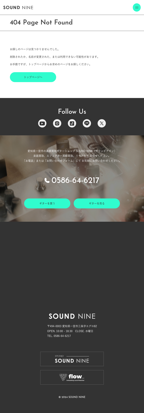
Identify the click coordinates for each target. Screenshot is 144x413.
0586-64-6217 (75, 181)
